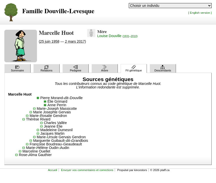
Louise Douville (117, 36)
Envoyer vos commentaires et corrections (87, 170)
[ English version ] (200, 12)
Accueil (52, 170)
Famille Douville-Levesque (58, 11)
